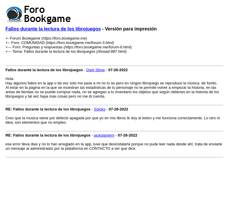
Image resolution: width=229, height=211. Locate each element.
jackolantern (104, 135)
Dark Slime (95, 70)
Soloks (99, 109)
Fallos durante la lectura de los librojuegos (53, 28)
